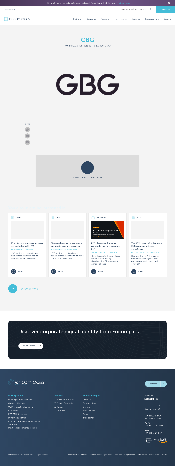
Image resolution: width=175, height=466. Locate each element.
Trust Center (154, 454)
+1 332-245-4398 (153, 418)
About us (87, 399)
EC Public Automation (63, 399)
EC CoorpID (59, 410)
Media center (89, 410)
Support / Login (9, 9)
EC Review (58, 407)
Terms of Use (142, 454)
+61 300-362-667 (153, 433)
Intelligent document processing (23, 428)
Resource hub (89, 403)
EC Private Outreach (63, 403)
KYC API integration (17, 414)
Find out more (123, 3)
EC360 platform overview (20, 399)
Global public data (16, 403)
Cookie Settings (73, 454)
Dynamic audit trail (17, 418)
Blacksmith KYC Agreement (124, 454)
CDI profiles (13, 410)
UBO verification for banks (20, 407)
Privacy (84, 454)
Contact (86, 407)
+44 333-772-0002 (154, 425)
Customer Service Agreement (100, 454)
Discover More (29, 288)
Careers (167, 19)
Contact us (165, 9)
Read (17, 271)
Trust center (88, 418)
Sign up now (150, 409)
